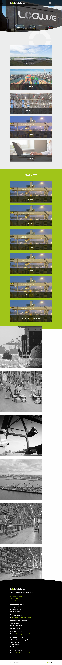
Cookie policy (14, 598)
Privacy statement (15, 600)
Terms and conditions (16, 596)
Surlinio (49, 662)
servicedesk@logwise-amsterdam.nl (22, 617)
